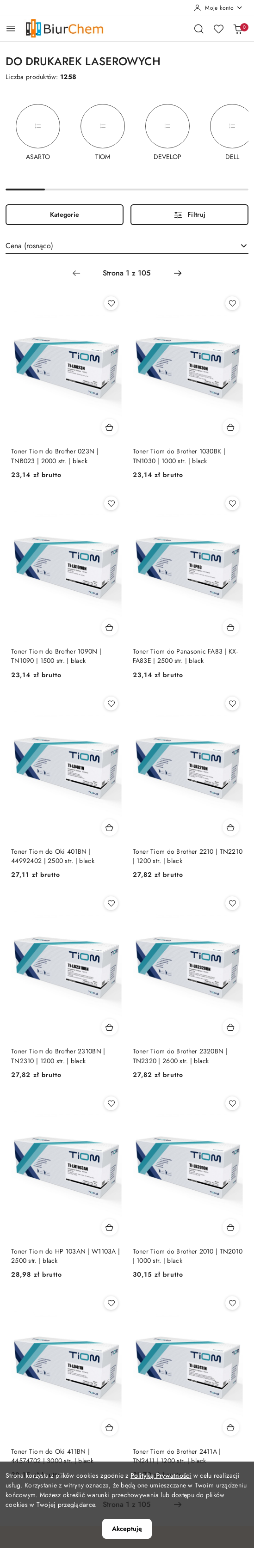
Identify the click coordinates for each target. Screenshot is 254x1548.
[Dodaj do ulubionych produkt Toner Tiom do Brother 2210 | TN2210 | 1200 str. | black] (232, 703)
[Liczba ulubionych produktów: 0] (218, 28)
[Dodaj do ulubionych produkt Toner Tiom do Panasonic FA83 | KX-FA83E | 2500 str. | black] (232, 503)
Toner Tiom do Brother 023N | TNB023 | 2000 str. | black (55, 456)
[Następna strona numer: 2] (178, 273)
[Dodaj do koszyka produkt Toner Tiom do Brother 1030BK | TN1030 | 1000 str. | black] (231, 427)
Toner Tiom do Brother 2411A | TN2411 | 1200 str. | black (177, 1456)
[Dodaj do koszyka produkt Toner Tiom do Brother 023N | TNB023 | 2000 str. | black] (109, 427)
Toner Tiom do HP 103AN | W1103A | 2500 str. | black (65, 1256)
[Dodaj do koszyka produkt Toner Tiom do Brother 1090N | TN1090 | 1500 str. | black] (109, 627)
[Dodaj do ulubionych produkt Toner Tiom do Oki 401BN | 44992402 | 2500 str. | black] (111, 703)
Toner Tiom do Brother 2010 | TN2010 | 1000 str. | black (188, 1256)
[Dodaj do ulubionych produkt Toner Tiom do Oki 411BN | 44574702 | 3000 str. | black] (111, 1303)
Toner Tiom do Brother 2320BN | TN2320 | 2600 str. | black (180, 1055)
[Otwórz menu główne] (11, 28)
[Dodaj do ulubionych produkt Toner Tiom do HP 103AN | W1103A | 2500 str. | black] (111, 1103)
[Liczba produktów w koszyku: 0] (238, 28)
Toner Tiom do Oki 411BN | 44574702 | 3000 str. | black (52, 1456)
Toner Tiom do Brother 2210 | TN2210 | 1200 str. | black (188, 856)
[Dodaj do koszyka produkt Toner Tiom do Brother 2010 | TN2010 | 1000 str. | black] (231, 1227)
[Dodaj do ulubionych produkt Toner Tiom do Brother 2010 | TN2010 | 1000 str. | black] (232, 1103)
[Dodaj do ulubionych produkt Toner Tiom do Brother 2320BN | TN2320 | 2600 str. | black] (232, 903)
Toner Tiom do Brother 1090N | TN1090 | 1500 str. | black (56, 656)
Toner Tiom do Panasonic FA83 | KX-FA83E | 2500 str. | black (185, 656)
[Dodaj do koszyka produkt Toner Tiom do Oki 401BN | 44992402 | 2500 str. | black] (109, 827)
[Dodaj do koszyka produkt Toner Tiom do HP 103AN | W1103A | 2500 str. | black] (109, 1227)
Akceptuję (127, 1528)
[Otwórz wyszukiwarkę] (199, 28)
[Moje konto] (218, 8)
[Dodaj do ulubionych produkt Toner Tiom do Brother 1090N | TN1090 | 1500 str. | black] (111, 503)
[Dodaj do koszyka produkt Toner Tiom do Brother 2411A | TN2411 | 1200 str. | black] (231, 1427)
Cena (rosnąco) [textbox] (29, 245)
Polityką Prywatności (161, 1475)
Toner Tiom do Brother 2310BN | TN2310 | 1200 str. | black (58, 1055)
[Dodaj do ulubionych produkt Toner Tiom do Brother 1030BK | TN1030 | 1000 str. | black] (232, 303)
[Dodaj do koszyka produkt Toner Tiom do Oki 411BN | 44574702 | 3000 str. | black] (109, 1427)
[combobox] (127, 246)
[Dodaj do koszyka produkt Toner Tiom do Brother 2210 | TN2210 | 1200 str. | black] (231, 827)
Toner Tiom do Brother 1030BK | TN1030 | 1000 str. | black (179, 456)
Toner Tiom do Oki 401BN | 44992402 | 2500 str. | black (52, 856)
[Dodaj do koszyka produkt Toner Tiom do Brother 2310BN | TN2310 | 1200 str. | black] (109, 1027)
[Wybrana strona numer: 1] (127, 273)
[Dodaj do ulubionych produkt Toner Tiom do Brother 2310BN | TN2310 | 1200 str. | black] (111, 903)
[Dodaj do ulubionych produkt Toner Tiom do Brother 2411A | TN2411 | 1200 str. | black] (232, 1303)
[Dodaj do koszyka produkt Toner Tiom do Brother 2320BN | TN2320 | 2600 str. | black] (231, 1027)
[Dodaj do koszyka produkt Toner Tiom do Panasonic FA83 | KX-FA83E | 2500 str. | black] (231, 627)
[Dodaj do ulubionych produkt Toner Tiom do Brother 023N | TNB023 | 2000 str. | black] (111, 303)
